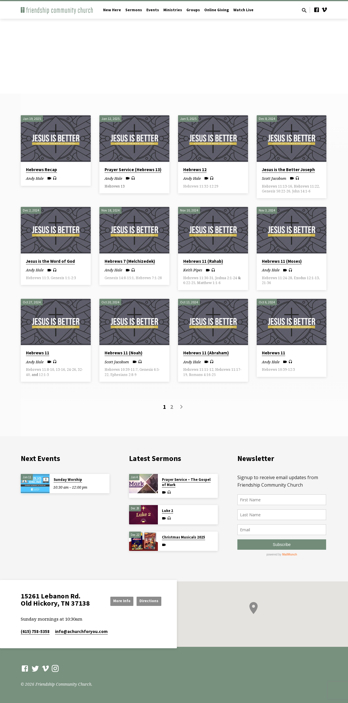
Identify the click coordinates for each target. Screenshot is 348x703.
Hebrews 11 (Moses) (282, 261)
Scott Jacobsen (274, 178)
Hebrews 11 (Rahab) (203, 261)
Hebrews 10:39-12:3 (278, 369)
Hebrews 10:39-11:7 (121, 369)
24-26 (71, 369)
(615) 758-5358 (35, 631)
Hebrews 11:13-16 (277, 186)
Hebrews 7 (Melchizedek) (130, 261)
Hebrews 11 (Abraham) (206, 353)
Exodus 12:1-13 (306, 277)
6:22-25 (189, 282)
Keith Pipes (192, 270)
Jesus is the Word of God (50, 261)
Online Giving (216, 9)
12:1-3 (44, 374)
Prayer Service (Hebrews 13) (133, 169)
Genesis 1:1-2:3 (63, 277)
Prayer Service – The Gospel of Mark (186, 482)
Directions (147, 600)
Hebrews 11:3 (37, 277)
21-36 (266, 282)
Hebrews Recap (41, 169)
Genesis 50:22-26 (276, 191)
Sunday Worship (68, 479)
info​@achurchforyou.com (81, 631)
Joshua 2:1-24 (226, 277)
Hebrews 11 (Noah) (123, 353)
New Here (112, 9)
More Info (114, 600)
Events (152, 9)
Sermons (133, 9)
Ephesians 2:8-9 (123, 374)
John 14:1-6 (301, 191)
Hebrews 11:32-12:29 (200, 186)
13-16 (60, 369)
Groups (193, 9)
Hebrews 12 (195, 169)
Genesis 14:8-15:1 (119, 277)
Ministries (172, 9)
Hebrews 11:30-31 (198, 277)
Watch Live (243, 9)
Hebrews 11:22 (306, 186)
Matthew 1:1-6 (209, 282)
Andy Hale (34, 178)
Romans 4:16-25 (202, 374)
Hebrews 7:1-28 (149, 277)
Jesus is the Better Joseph (288, 169)
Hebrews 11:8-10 (40, 369)
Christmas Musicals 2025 (183, 537)
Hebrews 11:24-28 (277, 277)
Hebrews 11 (37, 353)
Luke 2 (167, 510)
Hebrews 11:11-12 (198, 369)
